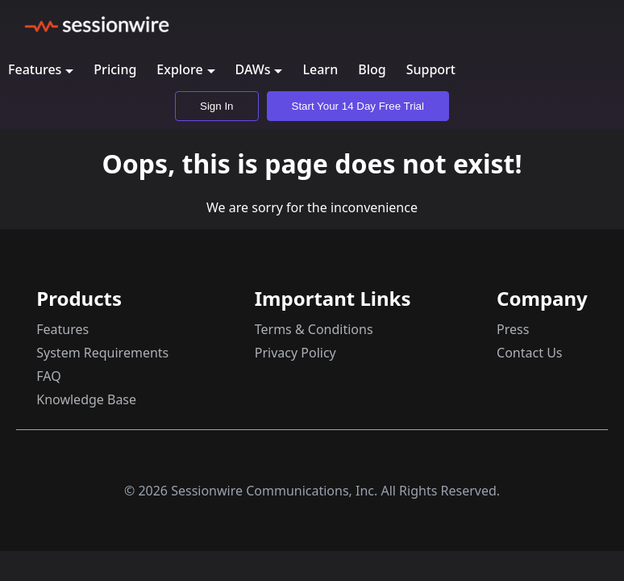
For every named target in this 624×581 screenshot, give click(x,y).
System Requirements (102, 353)
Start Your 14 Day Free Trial (358, 106)
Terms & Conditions (314, 329)
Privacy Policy (295, 353)
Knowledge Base (86, 399)
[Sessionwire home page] (96, 24)
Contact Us (529, 353)
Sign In (217, 106)
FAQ (48, 376)
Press (513, 329)
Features (62, 329)
